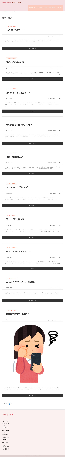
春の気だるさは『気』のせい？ (20, 125)
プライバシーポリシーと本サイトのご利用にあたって (6, 447)
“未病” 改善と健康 (6, 431)
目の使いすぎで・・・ (16, 30)
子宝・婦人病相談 (6, 424)
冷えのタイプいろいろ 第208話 (21, 282)
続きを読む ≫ (32, 48)
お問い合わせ (52, 7)
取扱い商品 (59, 7)
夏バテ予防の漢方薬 (15, 219)
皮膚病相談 (5, 427)
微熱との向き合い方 (15, 62)
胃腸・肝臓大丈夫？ (15, 157)
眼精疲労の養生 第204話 (18, 314)
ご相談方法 (39, 7)
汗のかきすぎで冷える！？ (18, 92)
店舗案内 (45, 7)
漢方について (32, 7)
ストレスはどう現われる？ (18, 187)
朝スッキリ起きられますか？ (19, 251)
